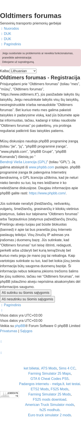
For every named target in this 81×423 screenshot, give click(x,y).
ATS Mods (49, 368)
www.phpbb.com (41, 167)
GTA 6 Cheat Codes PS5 (49, 379)
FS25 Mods (59, 389)
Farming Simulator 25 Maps (49, 373)
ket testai (73, 384)
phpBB (20, 326)
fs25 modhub (50, 410)
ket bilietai (31, 368)
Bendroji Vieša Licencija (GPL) (23, 162)
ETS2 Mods (40, 389)
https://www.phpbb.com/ (47, 193)
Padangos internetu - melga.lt (41, 384)
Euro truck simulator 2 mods (49, 415)
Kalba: (5, 71)
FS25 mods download (49, 399)
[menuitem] (5, 33)
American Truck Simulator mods (49, 405)
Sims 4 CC (67, 368)
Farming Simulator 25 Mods (49, 394)
